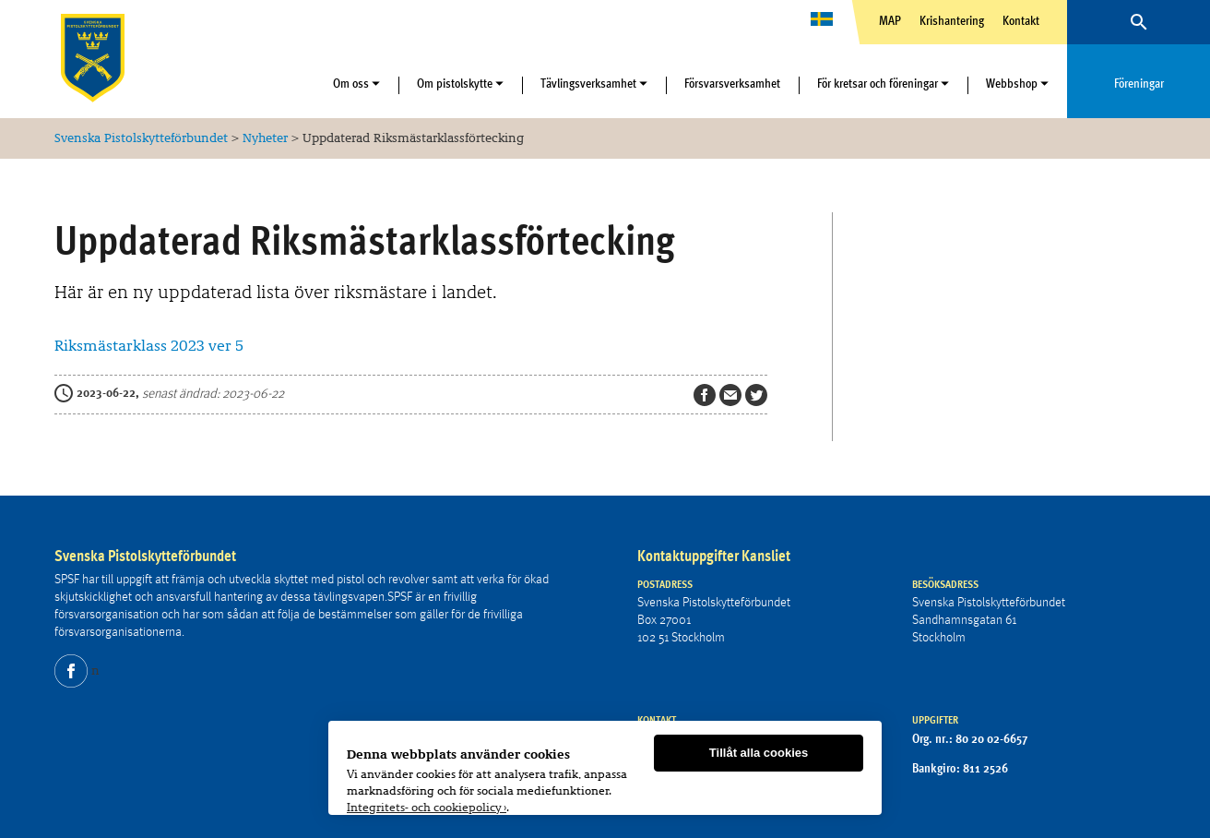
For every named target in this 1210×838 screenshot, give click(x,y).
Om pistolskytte (454, 83)
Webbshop (1012, 83)
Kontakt (1020, 20)
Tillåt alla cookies (758, 753)
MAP (890, 20)
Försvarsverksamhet (732, 83)
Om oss (351, 83)
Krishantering (951, 20)
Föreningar (1139, 83)
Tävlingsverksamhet (588, 83)
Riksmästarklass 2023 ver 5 (148, 345)
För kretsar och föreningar (877, 83)
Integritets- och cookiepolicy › (426, 806)
